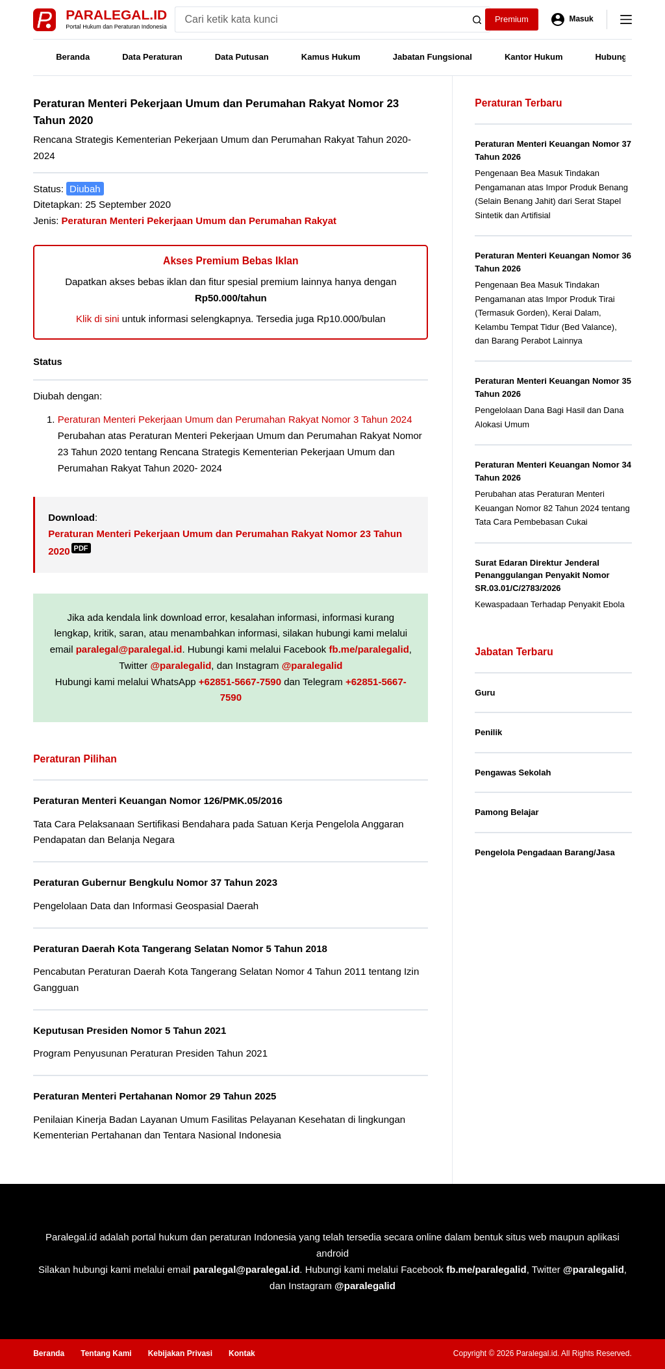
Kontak (242, 1353)
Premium (512, 19)
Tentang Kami (106, 1353)
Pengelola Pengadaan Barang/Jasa (544, 852)
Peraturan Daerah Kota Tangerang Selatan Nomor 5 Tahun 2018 (180, 948)
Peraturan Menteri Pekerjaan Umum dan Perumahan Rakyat (199, 220)
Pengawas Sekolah (513, 772)
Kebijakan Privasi (180, 1353)
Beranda (73, 57)
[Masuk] (572, 19)
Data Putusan (242, 57)
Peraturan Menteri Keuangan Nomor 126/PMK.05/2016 (157, 800)
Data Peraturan (152, 57)
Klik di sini (97, 318)
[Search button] (477, 19)
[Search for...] (320, 19)
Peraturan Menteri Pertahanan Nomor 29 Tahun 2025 (154, 1095)
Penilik (488, 732)
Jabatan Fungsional (432, 57)
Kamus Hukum (330, 57)
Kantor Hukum (534, 57)
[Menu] (626, 19)
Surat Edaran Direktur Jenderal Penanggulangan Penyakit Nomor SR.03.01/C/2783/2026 (542, 575)
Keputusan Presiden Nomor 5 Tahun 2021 (129, 1030)
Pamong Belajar (506, 812)
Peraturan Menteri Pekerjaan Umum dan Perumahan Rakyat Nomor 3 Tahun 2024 (235, 419)
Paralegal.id (116, 14)
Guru (485, 692)
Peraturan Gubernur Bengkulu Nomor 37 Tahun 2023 (155, 882)
